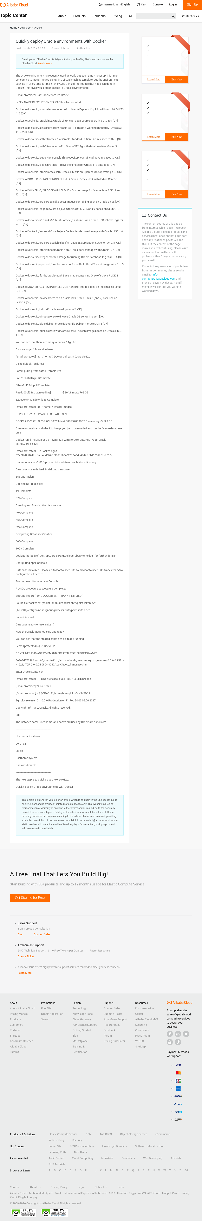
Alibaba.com (99, 1193)
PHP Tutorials (57, 1164)
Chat (20, 934)
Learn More (153, 79)
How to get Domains (114, 1146)
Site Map (140, 1046)
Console (158, 4)
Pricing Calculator (114, 1041)
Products (79, 16)
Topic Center (56, 1158)
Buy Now (176, 79)
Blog (75, 1035)
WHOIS (139, 1041)
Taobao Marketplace (41, 1193)
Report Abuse (112, 1024)
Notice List (101, 1187)
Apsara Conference (21, 1041)
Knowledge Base (83, 1013)
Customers (16, 1024)
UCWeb (174, 1193)
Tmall (58, 1193)
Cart (141, 4)
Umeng (185, 1193)
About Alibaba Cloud (22, 1008)
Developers (128, 1158)
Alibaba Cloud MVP (146, 1019)
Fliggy (132, 1193)
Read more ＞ (45, 63)
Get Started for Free (30, 898)
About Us (35, 1187)
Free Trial (46, 1008)
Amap (165, 1193)
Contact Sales (190, 16)
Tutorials (176, 1158)
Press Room (142, 1035)
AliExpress (84, 1193)
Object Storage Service (133, 1134)
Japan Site (55, 1146)
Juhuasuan (70, 1193)
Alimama (122, 1193)
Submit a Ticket (113, 1013)
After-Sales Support (115, 1019)
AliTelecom (153, 1193)
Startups (15, 1035)
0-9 (186, 1170)
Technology (79, 1008)
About (62, 16)
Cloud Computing (82, 1158)
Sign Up (192, 4)
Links (121, 1187)
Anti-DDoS (106, 1134)
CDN (88, 1134)
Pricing (117, 16)
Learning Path (57, 1152)
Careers (14, 1187)
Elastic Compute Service (63, 1134)
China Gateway (82, 1019)
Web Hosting (56, 1140)
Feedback (109, 1030)
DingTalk (23, 1197)
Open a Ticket (26, 956)
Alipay (33, 1197)
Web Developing (152, 1158)
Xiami (13, 1197)
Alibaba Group (18, 1193)
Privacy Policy (59, 1187)
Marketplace (80, 1041)
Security (77, 1140)
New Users (80, 1152)
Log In (173, 4)
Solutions (99, 16)
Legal (81, 1187)
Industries (107, 1158)
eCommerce (162, 1134)
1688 (112, 1193)
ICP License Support (85, 1024)
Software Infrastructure (149, 1146)
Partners (15, 1030)
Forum (108, 1035)
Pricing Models (19, 1013)
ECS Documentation (82, 1146)
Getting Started (82, 1030)
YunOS (142, 1193)
